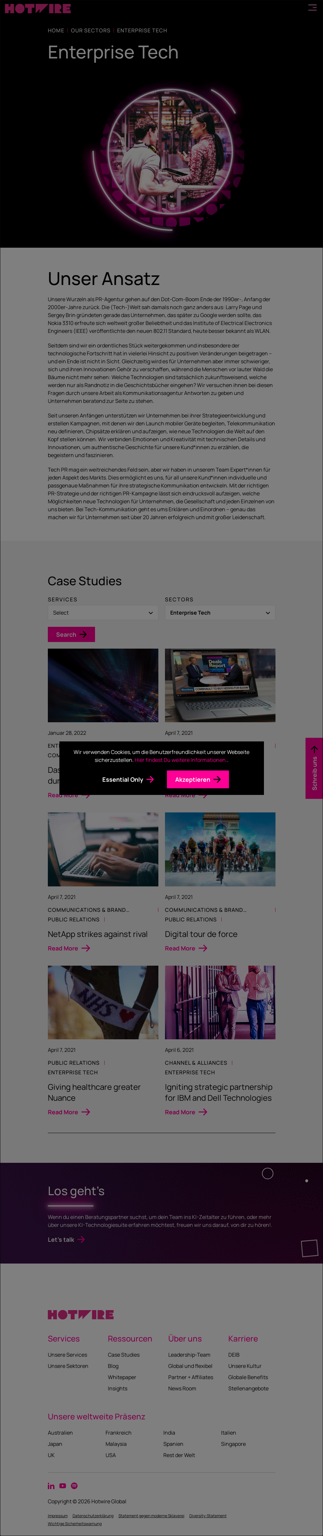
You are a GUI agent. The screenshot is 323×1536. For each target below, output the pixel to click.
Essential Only (122, 779)
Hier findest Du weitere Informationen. (181, 760)
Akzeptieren (192, 779)
